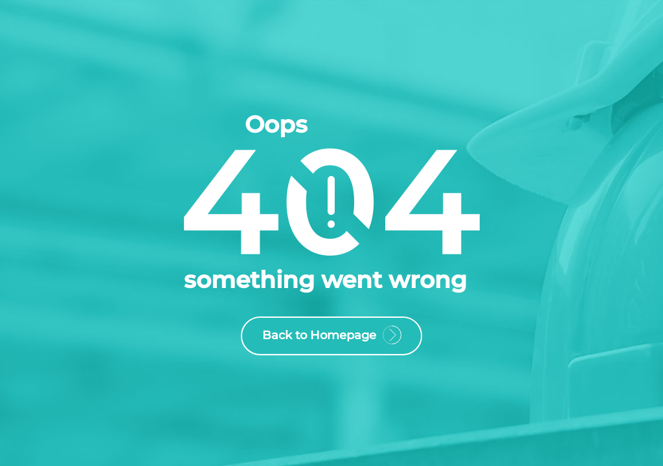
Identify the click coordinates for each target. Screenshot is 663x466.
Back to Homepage (331, 337)
